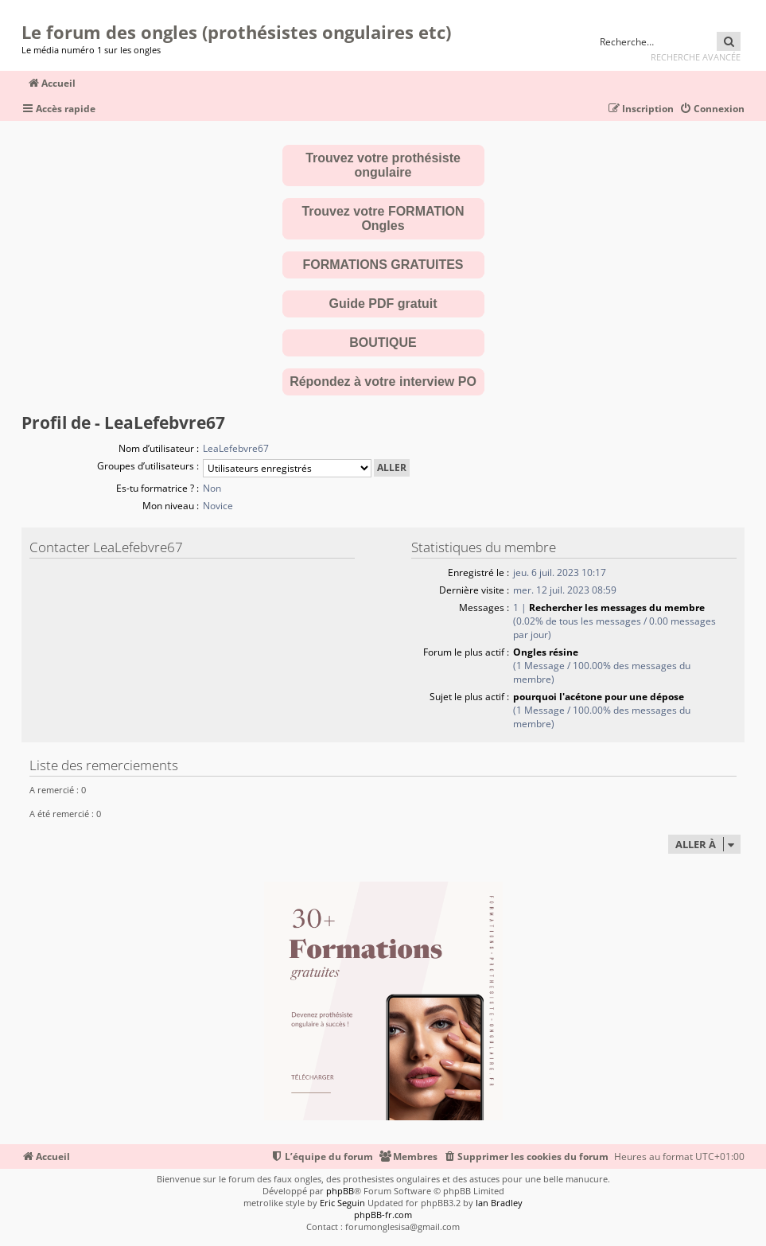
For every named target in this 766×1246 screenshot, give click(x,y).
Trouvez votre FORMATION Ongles (382, 218)
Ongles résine (545, 652)
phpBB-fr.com (383, 1215)
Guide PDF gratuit (383, 303)
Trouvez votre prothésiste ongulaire (383, 165)
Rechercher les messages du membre (617, 607)
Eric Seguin (342, 1203)
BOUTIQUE (382, 342)
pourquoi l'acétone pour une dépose (598, 696)
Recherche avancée (696, 57)
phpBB (340, 1191)
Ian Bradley (499, 1203)
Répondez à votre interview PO (383, 381)
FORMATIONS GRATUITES (382, 264)
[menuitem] (712, 109)
